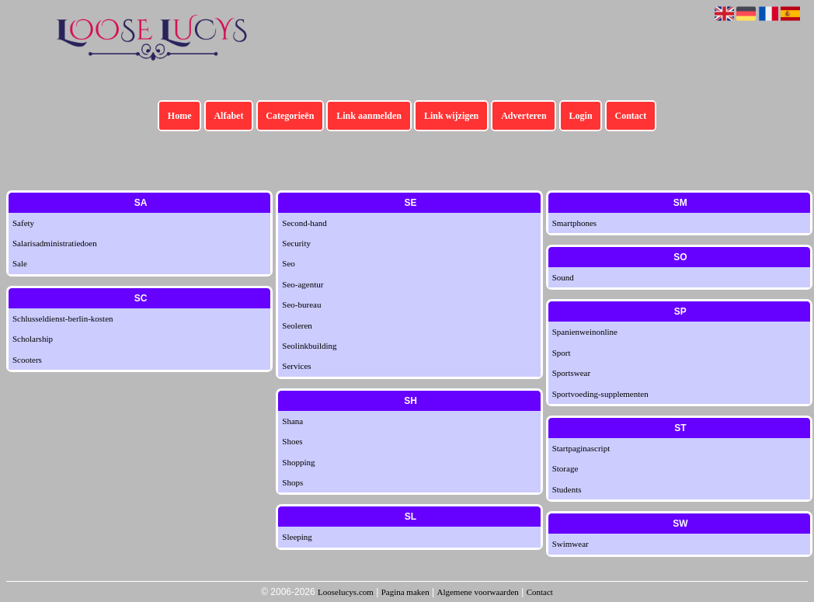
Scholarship (32, 338)
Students (567, 489)
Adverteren (523, 115)
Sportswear (571, 373)
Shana (292, 421)
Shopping (298, 462)
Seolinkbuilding (309, 345)
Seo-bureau (301, 304)
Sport (561, 352)
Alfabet (228, 115)
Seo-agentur (302, 284)
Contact (631, 115)
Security (296, 243)
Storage (565, 468)
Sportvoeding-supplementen (600, 393)
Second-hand (304, 223)
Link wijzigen (451, 115)
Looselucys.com (346, 592)
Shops (292, 482)
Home (180, 115)
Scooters (27, 359)
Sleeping (297, 536)
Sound (563, 277)
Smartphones (574, 223)
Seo (288, 263)
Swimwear (570, 543)
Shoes (292, 441)
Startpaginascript (581, 448)
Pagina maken (405, 592)
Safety (23, 223)
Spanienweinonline (584, 331)
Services (296, 366)
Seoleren (296, 325)
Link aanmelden (369, 115)
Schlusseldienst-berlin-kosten (62, 318)
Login (581, 115)
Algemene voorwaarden (477, 592)
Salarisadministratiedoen (54, 243)
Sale (19, 263)
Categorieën (290, 115)
